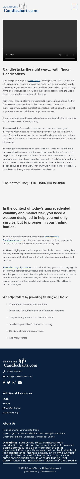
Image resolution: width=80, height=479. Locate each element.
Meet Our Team (12, 408)
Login (6, 399)
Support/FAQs (11, 413)
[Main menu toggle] (74, 7)
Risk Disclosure (48, 471)
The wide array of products (17, 267)
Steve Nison (34, 80)
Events (6, 403)
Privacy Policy (32, 471)
